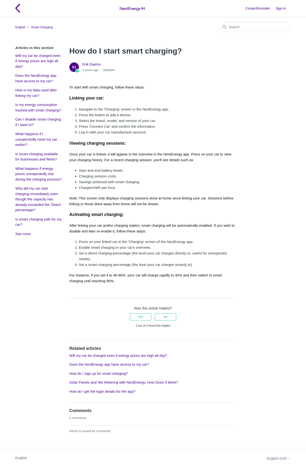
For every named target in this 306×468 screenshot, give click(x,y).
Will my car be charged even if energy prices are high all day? (37, 61)
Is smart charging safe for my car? (38, 222)
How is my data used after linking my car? (36, 93)
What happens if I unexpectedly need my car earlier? (36, 139)
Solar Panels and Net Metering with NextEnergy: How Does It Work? (123, 382)
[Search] (254, 27)
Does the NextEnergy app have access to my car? (35, 78)
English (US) (279, 458)
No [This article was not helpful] (165, 317)
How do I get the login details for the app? (102, 391)
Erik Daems (91, 64)
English (20, 27)
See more (23, 234)
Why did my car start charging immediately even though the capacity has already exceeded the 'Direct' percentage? (38, 199)
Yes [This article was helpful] (140, 317)
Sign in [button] (281, 8)
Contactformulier (257, 8)
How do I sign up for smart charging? (98, 373)
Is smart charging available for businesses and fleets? (36, 156)
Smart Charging (42, 27)
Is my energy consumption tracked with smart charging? (38, 107)
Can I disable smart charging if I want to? (38, 122)
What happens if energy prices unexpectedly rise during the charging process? (38, 173)
